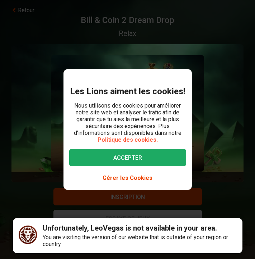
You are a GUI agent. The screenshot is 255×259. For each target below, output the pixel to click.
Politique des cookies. (128, 139)
